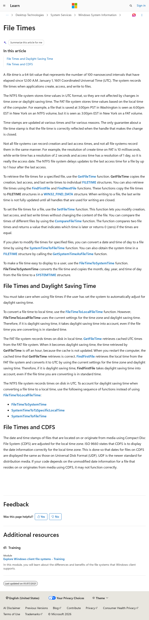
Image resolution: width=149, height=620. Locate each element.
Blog (56, 608)
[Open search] (131, 5)
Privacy (90, 608)
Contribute (74, 608)
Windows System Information (97, 15)
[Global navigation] (4, 5)
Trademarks (32, 614)
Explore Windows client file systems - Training (33, 559)
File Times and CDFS (20, 64)
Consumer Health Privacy (119, 608)
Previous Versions (36, 608)
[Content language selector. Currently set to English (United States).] (22, 598)
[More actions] (142, 15)
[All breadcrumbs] (7, 15)
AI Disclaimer (11, 608)
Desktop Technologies (30, 15)
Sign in (141, 5)
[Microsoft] (74, 5)
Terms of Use (11, 614)
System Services (61, 15)
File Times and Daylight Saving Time (30, 59)
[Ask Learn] (134, 15)
